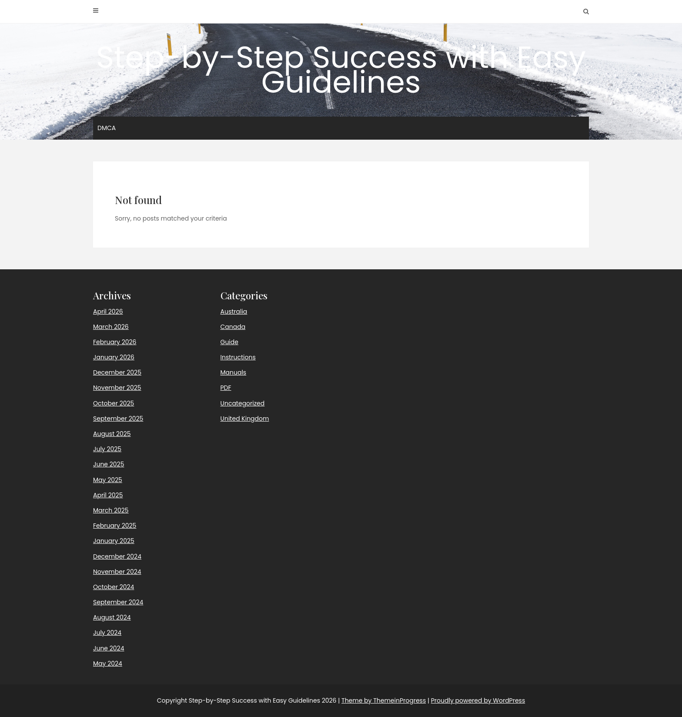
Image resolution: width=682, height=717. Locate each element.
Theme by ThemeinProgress (383, 700)
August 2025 (112, 433)
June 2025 (108, 464)
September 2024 (118, 602)
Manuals (234, 372)
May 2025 (107, 480)
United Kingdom (245, 418)
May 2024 (107, 663)
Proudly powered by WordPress (478, 700)
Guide (229, 342)
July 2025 (107, 449)
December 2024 (117, 556)
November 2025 (117, 387)
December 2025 (117, 372)
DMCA (106, 128)
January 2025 (113, 540)
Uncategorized (243, 403)
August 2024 (112, 617)
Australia (234, 311)
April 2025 (108, 495)
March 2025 (111, 510)
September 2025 (118, 418)
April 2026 (108, 311)
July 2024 (107, 632)
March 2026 (111, 326)
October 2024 (113, 587)
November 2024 (117, 571)
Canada (233, 326)
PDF (226, 387)
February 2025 (114, 525)
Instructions (238, 357)
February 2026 (114, 342)
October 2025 (113, 403)
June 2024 (108, 648)
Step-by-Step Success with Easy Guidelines (341, 70)
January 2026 (113, 357)
